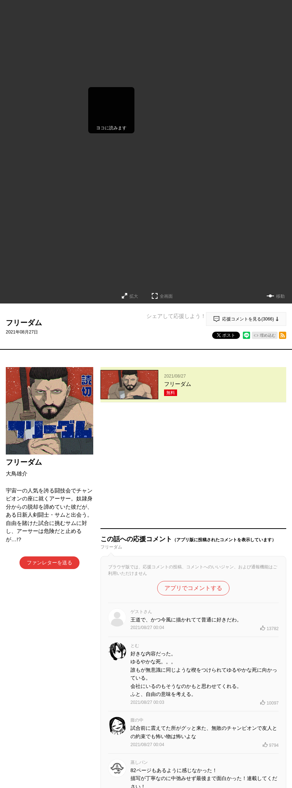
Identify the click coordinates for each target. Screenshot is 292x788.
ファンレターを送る (49, 562)
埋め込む (268, 335)
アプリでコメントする (193, 477)
